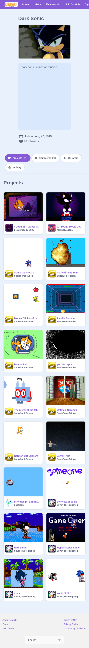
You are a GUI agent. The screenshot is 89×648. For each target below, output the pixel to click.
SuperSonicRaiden (23, 276)
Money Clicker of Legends (27, 318)
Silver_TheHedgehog (67, 505)
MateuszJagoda (65, 230)
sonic (17, 593)
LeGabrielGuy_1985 (24, 230)
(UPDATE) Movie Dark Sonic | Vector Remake (70, 226)
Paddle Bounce (66, 318)
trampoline (20, 364)
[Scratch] (11, 4)
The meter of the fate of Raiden (27, 410)
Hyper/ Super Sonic (68, 547)
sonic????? (64, 593)
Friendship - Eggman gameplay (27, 501)
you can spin (64, 364)
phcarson (19, 505)
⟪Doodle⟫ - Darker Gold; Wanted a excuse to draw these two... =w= (27, 226)
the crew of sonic (67, 501)
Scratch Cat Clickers (26, 456)
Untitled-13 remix (67, 410)
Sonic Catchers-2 (24, 272)
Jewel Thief (63, 456)
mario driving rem (67, 272)
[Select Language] (44, 640)
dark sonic (20, 547)
